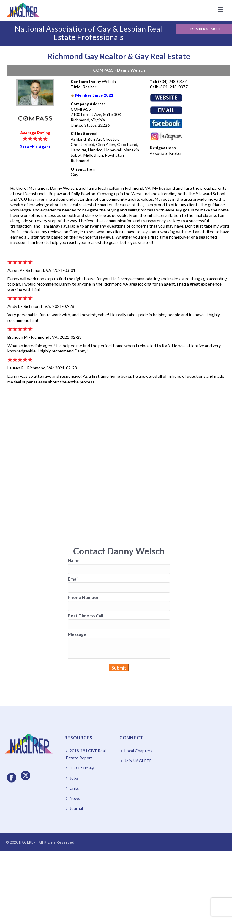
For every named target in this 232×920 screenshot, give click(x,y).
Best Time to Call (85, 615)
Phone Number (83, 597)
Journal (74, 808)
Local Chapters (136, 750)
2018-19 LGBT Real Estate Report (86, 754)
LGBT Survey (80, 767)
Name (74, 560)
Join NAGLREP (136, 760)
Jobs (72, 777)
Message (77, 634)
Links (72, 788)
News (73, 798)
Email (73, 579)
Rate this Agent (35, 146)
